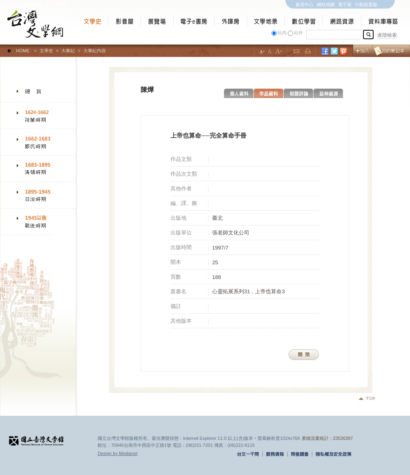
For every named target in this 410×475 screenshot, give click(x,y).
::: (2, 47)
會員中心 (305, 4)
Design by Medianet (117, 453)
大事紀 (68, 50)
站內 (282, 32)
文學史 (46, 50)
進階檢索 (387, 35)
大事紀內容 (94, 50)
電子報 (345, 4)
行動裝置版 (366, 4)
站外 (298, 32)
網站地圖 (326, 4)
